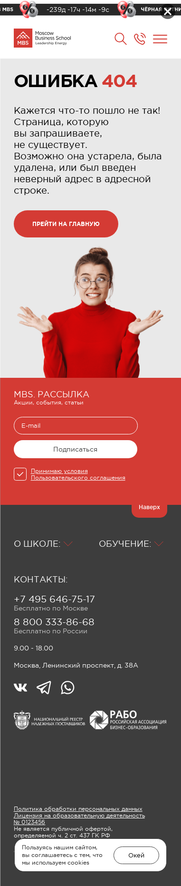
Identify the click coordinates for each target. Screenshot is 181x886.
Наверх (149, 507)
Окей (136, 855)
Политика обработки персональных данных (78, 809)
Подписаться (75, 449)
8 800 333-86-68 (54, 622)
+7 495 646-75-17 (54, 599)
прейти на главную (66, 224)
